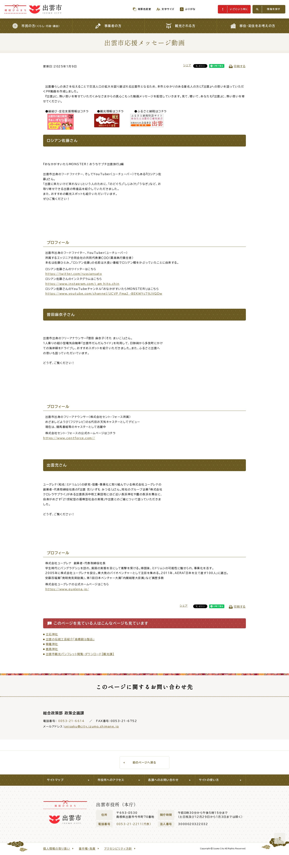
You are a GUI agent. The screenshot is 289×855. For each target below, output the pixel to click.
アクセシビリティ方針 (118, 848)
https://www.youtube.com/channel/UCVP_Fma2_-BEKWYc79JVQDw (103, 293)
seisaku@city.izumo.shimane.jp (91, 726)
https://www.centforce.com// (69, 438)
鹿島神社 (52, 649)
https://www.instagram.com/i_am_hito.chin (82, 283)
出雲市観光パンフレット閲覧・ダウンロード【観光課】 (80, 654)
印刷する (240, 66)
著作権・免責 (87, 848)
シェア (187, 65)
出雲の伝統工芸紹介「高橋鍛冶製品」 (70, 639)
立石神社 (52, 634)
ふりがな (182, 9)
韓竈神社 (52, 644)
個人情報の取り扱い (56, 848)
